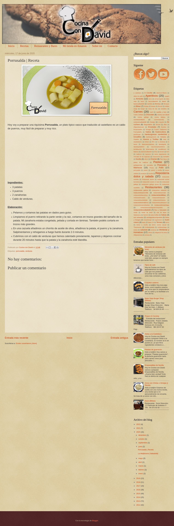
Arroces (139, 99)
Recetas (24, 45)
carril (151, 112)
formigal (148, 129)
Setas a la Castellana (153, 334)
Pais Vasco (163, 159)
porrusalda (20, 251)
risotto (135, 212)
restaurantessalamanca (159, 202)
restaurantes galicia (141, 190)
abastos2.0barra (161, 93)
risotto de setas (146, 212)
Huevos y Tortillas (151, 139)
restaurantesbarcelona (141, 195)
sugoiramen (158, 220)
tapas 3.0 (151, 222)
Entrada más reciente (16, 337)
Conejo (152, 122)
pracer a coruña (156, 170)
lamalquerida (138, 149)
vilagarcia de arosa (161, 232)
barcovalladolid (153, 101)
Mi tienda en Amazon (75, 45)
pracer (146, 170)
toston (135, 230)
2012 (138, 505)
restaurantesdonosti (158, 197)
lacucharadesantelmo (158, 147)
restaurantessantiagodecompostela (151, 207)
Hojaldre (136, 139)
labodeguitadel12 (139, 147)
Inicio (11, 45)
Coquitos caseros (151, 283)
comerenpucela (159, 119)
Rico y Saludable (160, 210)
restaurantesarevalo (159, 193)
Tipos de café (150, 265)
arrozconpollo (159, 99)
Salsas (164, 215)
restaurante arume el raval (150, 182)
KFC (153, 142)
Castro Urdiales (138, 114)
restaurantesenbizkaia (140, 200)
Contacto (113, 45)
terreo (167, 222)
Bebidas (158, 104)
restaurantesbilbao (158, 195)
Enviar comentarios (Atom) (26, 343)
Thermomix (138, 227)
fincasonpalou (138, 129)
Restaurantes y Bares (45, 45)
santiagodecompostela (154, 217)
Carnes (138, 111)
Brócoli (160, 106)
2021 (138, 428)
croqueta (161, 122)
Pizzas (152, 168)
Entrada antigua (119, 337)
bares (164, 101)
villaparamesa (138, 235)
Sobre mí (97, 45)
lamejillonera (162, 149)
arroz (150, 99)
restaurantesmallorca (141, 202)
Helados (163, 137)
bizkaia (146, 106)
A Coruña (148, 93)
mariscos (148, 154)
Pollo (161, 167)
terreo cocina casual (159, 225)
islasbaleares (138, 142)
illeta (164, 139)
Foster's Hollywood (160, 129)
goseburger (137, 134)
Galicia (148, 132)
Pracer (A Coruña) (152, 316)
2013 (138, 501)
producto (143, 173)
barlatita (149, 104)
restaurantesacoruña (141, 193)
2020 (138, 432)
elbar (165, 124)
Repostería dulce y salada (151, 174)
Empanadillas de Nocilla (154, 365)
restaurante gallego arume (150, 184)
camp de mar (152, 109)
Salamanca (137, 215)
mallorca (139, 154)
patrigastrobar (138, 165)
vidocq (150, 232)
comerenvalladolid (140, 122)
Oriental (154, 159)
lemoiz (162, 152)
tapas (144, 222)
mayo (140, 458)
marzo (141, 466)
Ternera (159, 222)
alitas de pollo (138, 96)
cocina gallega (143, 117)
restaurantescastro (139, 197)
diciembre (142, 435)
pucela (151, 173)
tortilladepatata (149, 227)
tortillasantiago (162, 227)
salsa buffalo (155, 215)
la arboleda (161, 142)
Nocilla (138, 159)
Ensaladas (152, 127)
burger (143, 109)
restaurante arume (148, 179)
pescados (150, 165)
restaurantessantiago (161, 205)
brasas (153, 106)
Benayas (166, 104)
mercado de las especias (142, 156)
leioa (155, 152)
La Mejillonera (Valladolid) (148, 453)
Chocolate (150, 115)
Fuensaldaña (138, 132)
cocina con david (163, 114)
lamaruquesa (150, 149)
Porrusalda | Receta (146, 450)
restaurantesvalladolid (142, 210)
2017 (138, 486)
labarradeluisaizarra (148, 144)
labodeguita (162, 144)
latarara (136, 152)
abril (140, 462)
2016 (138, 490)
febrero (141, 470)
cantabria (164, 109)
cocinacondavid (139, 119)
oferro (146, 159)
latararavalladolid (146, 152)
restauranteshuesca (159, 200)
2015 (138, 494)
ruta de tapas (161, 212)
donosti (158, 124)
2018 (138, 482)
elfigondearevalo (139, 127)
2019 (138, 478)
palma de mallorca (141, 162)
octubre (141, 439)
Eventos (163, 127)
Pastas (157, 161)
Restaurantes (153, 187)
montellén (166, 156)
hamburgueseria (151, 137)
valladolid (144, 230)
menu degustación (160, 154)
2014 (138, 497)
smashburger (148, 220)
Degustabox (148, 124)
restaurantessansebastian (142, 205)
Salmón (145, 215)
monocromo (156, 156)
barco (142, 101)
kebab (147, 142)
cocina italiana (160, 117)
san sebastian (138, 217)
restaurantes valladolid (159, 190)
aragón (167, 96)
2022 (138, 424)
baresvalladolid (139, 104)
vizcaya (147, 235)
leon (167, 152)
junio (140, 446)
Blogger (95, 521)
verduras (28, 251)
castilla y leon (161, 112)
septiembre (143, 443)
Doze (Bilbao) (150, 401)
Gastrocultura (160, 132)
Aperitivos (152, 95)
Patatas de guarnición (153, 350)
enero (140, 474)
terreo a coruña (142, 225)
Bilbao (138, 106)
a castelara (137, 93)
